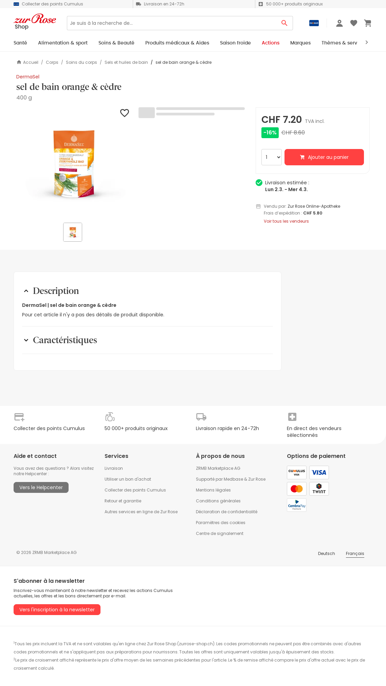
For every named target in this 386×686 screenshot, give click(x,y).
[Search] (171, 23)
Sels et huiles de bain (126, 62)
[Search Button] (284, 23)
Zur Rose (256, 479)
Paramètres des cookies (220, 522)
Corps (52, 62)
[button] (73, 164)
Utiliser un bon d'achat (128, 479)
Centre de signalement (219, 533)
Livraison (114, 468)
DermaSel (27, 76)
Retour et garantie (123, 501)
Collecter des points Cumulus (135, 490)
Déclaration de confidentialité (226, 512)
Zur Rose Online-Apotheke (314, 206)
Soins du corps (81, 62)
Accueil (27, 62)
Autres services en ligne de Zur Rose (141, 512)
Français (355, 553)
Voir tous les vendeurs (286, 221)
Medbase (233, 479)
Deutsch (326, 553)
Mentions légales (213, 490)
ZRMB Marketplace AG (218, 468)
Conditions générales (218, 501)
